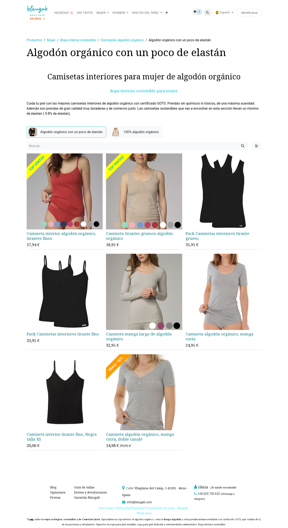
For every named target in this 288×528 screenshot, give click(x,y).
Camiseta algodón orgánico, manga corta (219, 336)
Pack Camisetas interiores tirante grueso (217, 236)
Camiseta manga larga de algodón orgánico (139, 336)
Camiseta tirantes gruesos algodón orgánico (139, 236)
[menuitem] (64, 13)
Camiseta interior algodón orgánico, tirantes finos (61, 236)
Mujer (51, 40)
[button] (207, 12)
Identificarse (249, 13)
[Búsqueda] (242, 146)
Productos (34, 40)
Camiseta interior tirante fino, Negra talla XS (62, 436)
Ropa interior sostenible (78, 40)
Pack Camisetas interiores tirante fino (63, 333)
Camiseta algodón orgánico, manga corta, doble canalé (140, 436)
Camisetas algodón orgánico (122, 40)
